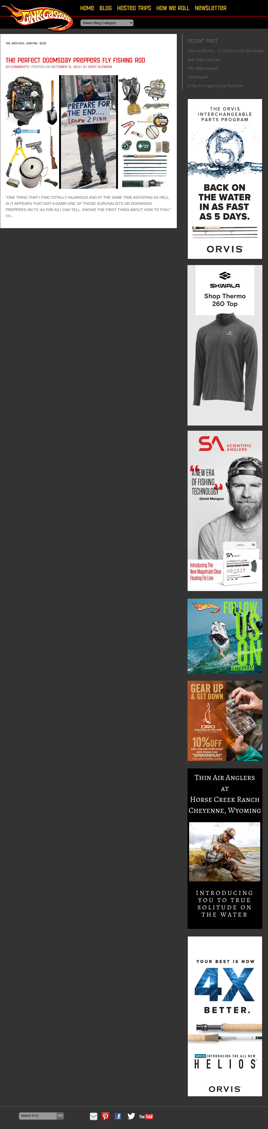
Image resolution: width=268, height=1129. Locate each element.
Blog (105, 8)
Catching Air (198, 77)
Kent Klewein (100, 67)
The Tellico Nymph (203, 68)
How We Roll (173, 8)
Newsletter (211, 8)
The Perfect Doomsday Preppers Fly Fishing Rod (75, 60)
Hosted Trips (134, 8)
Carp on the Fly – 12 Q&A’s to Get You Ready (225, 51)
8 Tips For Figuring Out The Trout (215, 86)
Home (87, 8)
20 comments (17, 67)
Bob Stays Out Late (204, 60)
